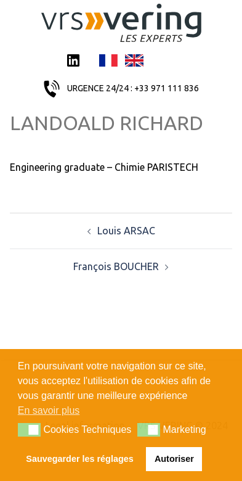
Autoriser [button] (174, 459)
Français (108, 62)
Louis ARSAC (126, 230)
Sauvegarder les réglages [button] (79, 459)
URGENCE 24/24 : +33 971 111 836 (133, 88)
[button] (29, 430)
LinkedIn (73, 62)
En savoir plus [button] (49, 410)
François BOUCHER (116, 266)
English (134, 62)
